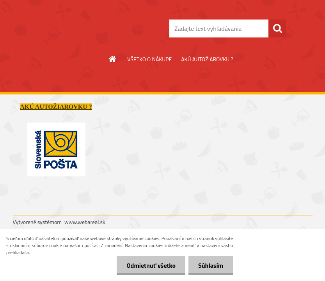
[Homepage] (113, 59)
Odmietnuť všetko (151, 265)
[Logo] (66, 28)
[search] (277, 28)
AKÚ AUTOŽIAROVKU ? (207, 59)
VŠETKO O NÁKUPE (149, 59)
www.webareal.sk (84, 222)
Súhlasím (210, 265)
